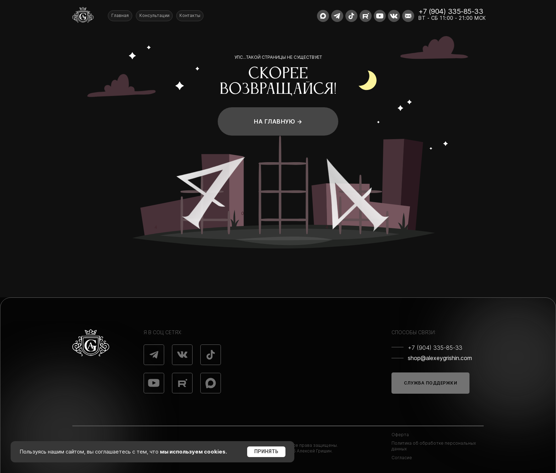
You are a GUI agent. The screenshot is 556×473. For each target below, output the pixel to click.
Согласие (401, 457)
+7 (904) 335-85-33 (450, 11)
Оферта (400, 434)
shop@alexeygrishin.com (440, 357)
